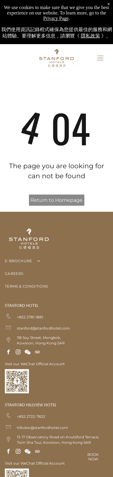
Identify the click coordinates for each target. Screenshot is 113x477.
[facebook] (8, 352)
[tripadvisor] (37, 352)
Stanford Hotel (21, 306)
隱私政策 (90, 35)
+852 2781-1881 (30, 317)
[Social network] (27, 352)
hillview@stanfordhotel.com (42, 427)
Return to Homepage (56, 200)
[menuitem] (56, 262)
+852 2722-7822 (31, 416)
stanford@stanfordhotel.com (43, 328)
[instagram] (18, 352)
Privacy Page (56, 18)
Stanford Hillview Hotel (30, 405)
